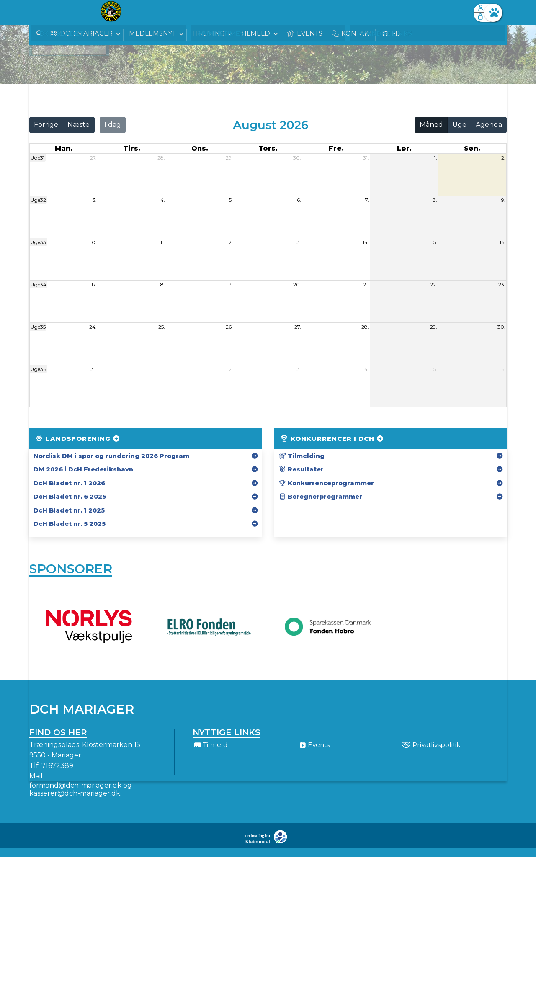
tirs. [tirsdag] (131, 148)
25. (161, 327)
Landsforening (78, 439)
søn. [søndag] (472, 148)
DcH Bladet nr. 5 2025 (70, 524)
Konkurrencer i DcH (332, 439)
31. (366, 158)
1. (435, 158)
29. (229, 158)
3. (95, 200)
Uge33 (38, 242)
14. (366, 242)
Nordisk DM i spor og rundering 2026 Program (111, 456)
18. (162, 284)
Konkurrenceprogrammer (326, 483)
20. (297, 284)
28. (161, 158)
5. (231, 200)
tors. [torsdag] (268, 148)
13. (298, 242)
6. (299, 200)
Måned (431, 125)
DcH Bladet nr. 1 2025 (69, 510)
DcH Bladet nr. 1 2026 (69, 483)
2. (503, 158)
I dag (112, 125)
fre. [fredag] (336, 148)
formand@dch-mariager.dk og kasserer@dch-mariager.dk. (80, 792)
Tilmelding (301, 456)
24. (93, 327)
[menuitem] (41, 12)
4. (162, 200)
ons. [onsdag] (199, 148)
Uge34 (38, 284)
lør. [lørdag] (404, 148)
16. (502, 242)
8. (435, 200)
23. (501, 284)
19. (230, 284)
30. (297, 158)
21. (366, 284)
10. (93, 242)
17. (94, 284)
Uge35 (38, 327)
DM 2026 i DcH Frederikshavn (83, 469)
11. (162, 242)
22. (433, 284)
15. (434, 242)
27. (93, 158)
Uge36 (38, 369)
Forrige (46, 125)
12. (230, 242)
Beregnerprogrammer (320, 496)
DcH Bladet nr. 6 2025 (70, 496)
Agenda (489, 125)
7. (367, 200)
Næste (78, 125)
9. (503, 200)
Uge (459, 125)
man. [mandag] (63, 148)
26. (229, 327)
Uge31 (38, 158)
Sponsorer (70, 570)
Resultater (301, 469)
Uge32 (38, 200)
